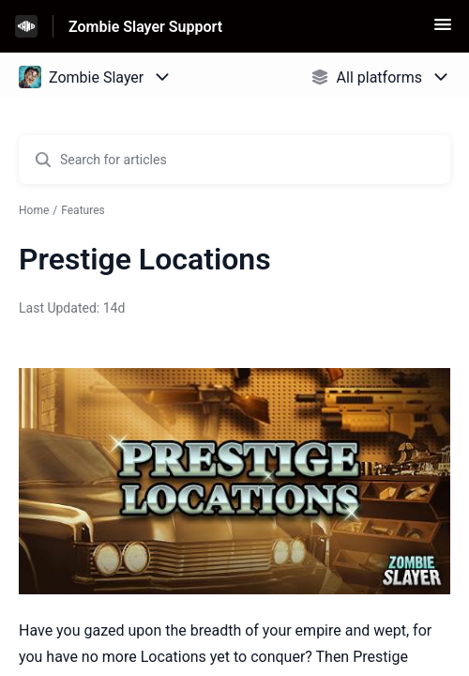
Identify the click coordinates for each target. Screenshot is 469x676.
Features (82, 210)
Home (34, 210)
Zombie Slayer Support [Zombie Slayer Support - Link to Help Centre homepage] (145, 27)
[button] (442, 30)
